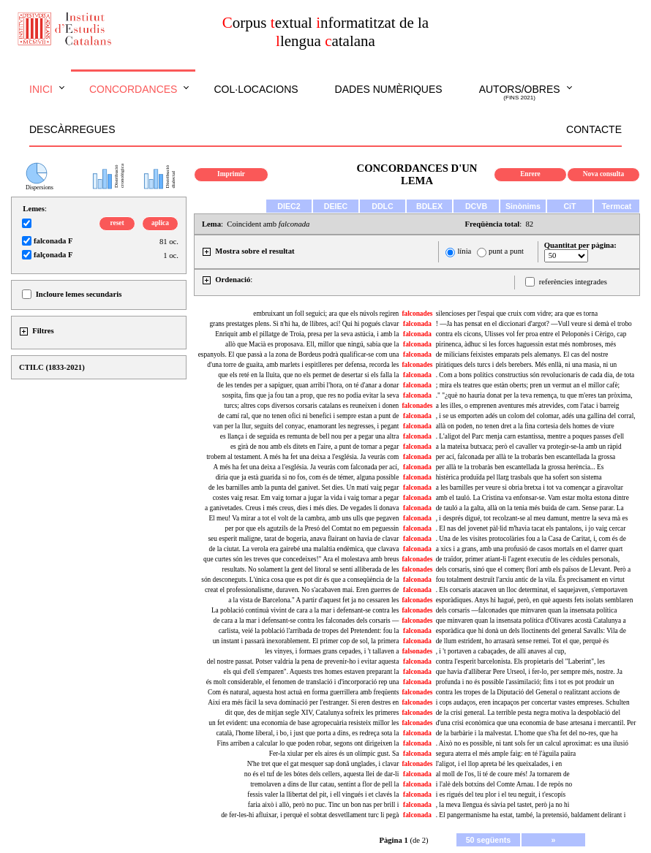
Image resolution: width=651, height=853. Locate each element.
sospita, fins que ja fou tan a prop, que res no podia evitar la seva (310, 395)
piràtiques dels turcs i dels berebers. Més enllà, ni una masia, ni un (526, 364)
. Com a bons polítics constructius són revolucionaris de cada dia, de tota (535, 375)
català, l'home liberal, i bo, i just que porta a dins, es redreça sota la (307, 733)
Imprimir (231, 174)
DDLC (383, 206)
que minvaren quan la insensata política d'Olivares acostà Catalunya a (531, 620)
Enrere (530, 174)
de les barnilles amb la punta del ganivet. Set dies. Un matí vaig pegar (303, 487)
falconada (417, 323)
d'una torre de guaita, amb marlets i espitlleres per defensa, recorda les (303, 364)
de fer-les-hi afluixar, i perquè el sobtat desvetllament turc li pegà (310, 815)
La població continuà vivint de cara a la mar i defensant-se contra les (305, 610)
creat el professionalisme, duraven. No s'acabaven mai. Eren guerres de (302, 590)
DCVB (476, 206)
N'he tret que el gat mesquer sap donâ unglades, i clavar (323, 763)
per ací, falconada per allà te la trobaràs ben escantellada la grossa (526, 456)
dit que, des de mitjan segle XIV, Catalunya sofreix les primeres (312, 712)
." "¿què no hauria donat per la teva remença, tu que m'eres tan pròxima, (534, 395)
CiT (569, 206)
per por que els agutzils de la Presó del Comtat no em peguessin (312, 528)
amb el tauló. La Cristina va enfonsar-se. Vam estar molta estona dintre (532, 497)
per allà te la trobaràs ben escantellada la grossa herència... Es (520, 467)
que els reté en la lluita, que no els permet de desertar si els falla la (308, 375)
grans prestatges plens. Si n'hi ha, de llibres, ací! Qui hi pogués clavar (304, 323)
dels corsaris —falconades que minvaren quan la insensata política (526, 610)
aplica (160, 223)
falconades (417, 313)
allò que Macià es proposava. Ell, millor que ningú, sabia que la (312, 344)
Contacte (594, 129)
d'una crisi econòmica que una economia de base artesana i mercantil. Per (536, 723)
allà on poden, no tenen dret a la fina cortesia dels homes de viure (525, 426)
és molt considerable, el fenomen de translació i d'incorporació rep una (302, 682)
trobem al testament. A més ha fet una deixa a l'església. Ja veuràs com (302, 456)
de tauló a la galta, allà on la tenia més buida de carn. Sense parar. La (530, 508)
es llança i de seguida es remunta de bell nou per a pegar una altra (309, 436)
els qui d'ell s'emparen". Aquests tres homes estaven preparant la (311, 671)
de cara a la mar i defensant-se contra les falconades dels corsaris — (306, 620)
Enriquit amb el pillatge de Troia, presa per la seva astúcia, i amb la (307, 334)
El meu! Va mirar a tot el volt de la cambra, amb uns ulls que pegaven (303, 518)
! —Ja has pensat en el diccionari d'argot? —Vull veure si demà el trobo (534, 323)
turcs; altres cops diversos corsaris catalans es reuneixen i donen (311, 405)
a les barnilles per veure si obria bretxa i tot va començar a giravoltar (529, 487)
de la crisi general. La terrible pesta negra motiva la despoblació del (528, 712)
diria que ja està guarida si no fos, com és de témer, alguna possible (307, 477)
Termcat (617, 206)
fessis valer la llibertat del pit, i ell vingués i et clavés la (323, 794)
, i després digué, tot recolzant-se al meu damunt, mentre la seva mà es (532, 518)
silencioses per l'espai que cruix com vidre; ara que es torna (517, 313)
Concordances (133, 89)
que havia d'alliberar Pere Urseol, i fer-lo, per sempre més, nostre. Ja (529, 671)
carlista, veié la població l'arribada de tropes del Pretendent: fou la (309, 630)
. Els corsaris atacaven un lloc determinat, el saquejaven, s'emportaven (532, 590)
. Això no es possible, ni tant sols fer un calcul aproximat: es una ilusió (532, 743)
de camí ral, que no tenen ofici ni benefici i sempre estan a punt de (308, 416)
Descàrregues (72, 129)
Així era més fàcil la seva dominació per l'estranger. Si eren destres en (303, 702)
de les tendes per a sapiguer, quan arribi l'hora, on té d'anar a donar (308, 385)
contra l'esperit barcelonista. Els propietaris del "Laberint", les (520, 661)
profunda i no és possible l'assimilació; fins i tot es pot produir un (525, 682)
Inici (41, 89)
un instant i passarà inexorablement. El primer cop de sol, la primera (306, 641)
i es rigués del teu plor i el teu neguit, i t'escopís (500, 794)
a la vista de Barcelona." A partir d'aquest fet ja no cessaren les (313, 600)
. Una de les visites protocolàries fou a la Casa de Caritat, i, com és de (531, 538)
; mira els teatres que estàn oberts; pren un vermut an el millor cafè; (528, 385)
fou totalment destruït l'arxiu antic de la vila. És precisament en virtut (530, 579)
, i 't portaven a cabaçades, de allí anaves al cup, (501, 651)
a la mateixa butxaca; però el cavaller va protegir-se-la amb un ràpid (529, 446)
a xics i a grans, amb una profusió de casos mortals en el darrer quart (529, 549)
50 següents (488, 839)
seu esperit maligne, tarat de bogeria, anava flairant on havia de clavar (303, 538)
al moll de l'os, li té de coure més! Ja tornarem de (503, 774)
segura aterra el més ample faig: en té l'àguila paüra (506, 753)
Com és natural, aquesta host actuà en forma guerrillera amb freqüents (303, 692)
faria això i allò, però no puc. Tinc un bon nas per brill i (323, 804)
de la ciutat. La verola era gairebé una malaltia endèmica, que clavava (304, 549)
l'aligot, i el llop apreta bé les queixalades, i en (499, 763)
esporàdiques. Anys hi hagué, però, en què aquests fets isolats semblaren (534, 600)
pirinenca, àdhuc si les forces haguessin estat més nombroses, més (526, 344)
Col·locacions (256, 89)
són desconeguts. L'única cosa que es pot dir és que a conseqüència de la (300, 579)
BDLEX (429, 206)
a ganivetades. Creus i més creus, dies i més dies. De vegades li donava (302, 508)
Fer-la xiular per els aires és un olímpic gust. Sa (334, 753)
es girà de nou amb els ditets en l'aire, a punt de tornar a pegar (314, 446)
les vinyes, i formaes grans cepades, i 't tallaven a (332, 651)
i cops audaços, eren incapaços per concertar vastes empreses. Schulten (533, 702)
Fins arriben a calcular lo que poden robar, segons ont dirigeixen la (308, 743)
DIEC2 (288, 206)
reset (117, 223)
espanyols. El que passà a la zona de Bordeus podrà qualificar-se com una (298, 354)
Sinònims (523, 206)
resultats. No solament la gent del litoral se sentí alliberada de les (310, 569)
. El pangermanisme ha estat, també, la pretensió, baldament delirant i (531, 815)
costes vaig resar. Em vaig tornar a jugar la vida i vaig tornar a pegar (306, 497)
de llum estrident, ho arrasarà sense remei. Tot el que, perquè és (522, 641)
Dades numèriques (389, 89)
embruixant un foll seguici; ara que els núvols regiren (326, 313)
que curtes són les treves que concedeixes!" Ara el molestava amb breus (301, 559)
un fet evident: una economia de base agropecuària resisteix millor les (303, 723)
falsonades (417, 651)
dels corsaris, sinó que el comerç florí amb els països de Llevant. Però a (533, 569)
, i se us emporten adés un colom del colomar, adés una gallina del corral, (536, 416)
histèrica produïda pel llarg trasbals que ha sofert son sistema (519, 477)
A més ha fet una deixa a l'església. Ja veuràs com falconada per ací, (306, 467)
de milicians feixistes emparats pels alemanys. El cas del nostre (522, 354)
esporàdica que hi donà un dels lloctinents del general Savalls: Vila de (531, 630)
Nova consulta (603, 174)
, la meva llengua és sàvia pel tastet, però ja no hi (503, 804)
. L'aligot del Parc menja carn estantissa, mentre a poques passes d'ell (530, 436)
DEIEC (336, 206)
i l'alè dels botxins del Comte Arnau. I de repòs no (504, 784)
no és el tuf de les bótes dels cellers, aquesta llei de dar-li (321, 774)
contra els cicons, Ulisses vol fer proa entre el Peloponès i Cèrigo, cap (531, 334)
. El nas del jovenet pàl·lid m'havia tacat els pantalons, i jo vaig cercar (531, 528)
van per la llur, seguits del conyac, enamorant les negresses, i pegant (306, 426)
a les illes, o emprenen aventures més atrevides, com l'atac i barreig (528, 405)
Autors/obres (519, 92)
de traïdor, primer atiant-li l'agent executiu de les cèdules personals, (528, 559)
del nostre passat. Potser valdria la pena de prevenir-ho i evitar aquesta (303, 661)
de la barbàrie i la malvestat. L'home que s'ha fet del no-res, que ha (527, 733)
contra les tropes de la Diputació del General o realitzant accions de (528, 692)
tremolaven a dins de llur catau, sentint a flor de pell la (324, 784)
